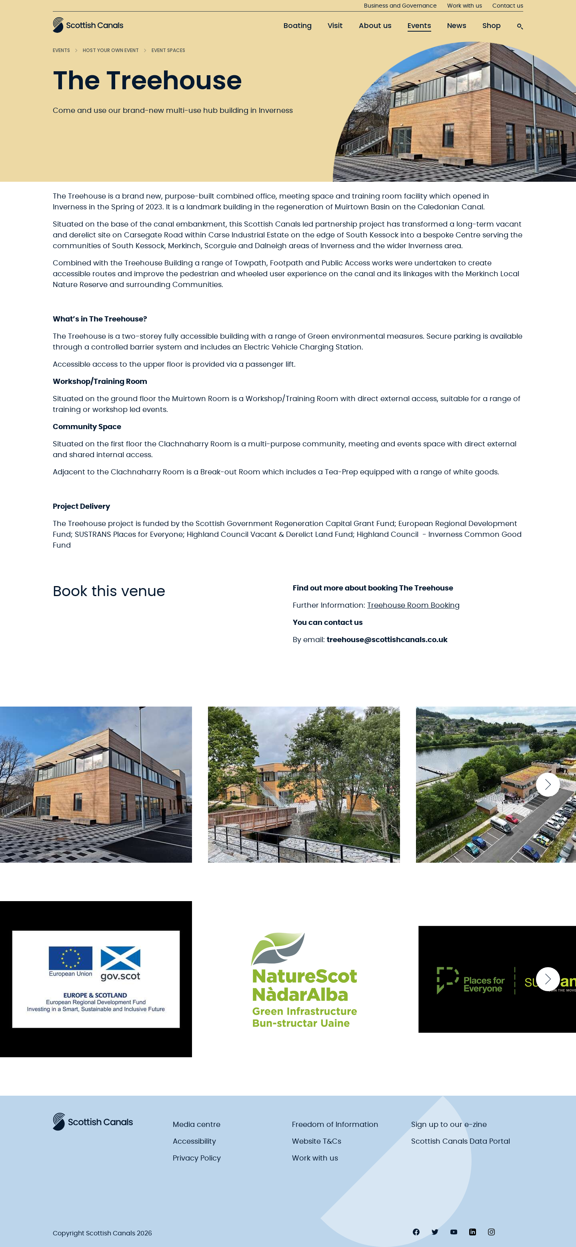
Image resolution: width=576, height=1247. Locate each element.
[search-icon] (520, 24)
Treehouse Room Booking (413, 605)
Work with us (464, 6)
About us (375, 25)
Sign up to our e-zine (449, 1125)
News (456, 25)
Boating (298, 25)
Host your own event (111, 50)
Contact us (507, 6)
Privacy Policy (197, 1158)
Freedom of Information (335, 1125)
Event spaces (168, 50)
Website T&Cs (316, 1141)
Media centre (196, 1125)
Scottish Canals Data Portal (460, 1141)
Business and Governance (400, 6)
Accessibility (194, 1141)
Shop (491, 25)
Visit (335, 25)
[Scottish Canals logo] (88, 24)
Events (419, 25)
